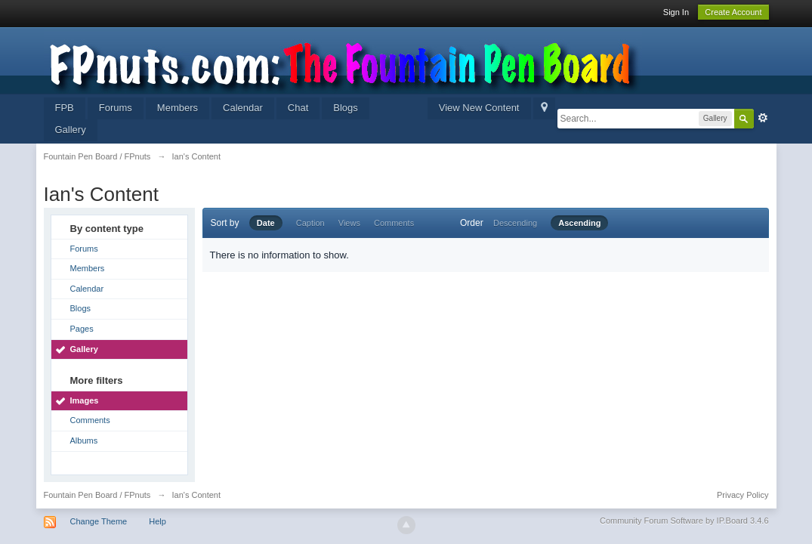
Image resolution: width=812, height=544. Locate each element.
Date (266, 222)
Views (349, 222)
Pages (82, 328)
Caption (310, 222)
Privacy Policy (742, 494)
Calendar (243, 107)
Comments (90, 420)
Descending (515, 222)
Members (177, 107)
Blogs (345, 107)
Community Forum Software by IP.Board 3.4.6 (684, 520)
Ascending (579, 222)
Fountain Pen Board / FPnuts (97, 494)
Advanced (763, 118)
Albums (84, 440)
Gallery (70, 129)
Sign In (676, 12)
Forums (115, 107)
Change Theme (99, 521)
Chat (298, 107)
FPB (64, 107)
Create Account (733, 12)
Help (157, 521)
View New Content (479, 107)
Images (84, 400)
